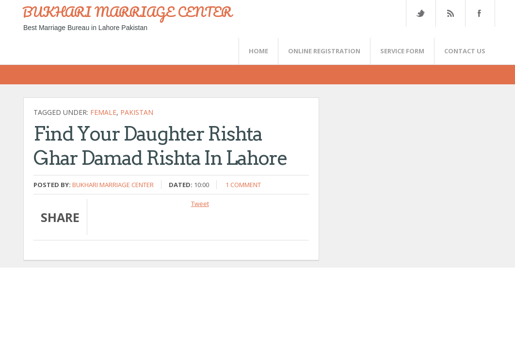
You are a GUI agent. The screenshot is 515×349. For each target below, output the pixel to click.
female (103, 112)
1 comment (243, 184)
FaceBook (478, 13)
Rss (450, 13)
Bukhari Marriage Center (113, 184)
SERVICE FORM (402, 51)
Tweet (200, 203)
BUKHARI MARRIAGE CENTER (127, 11)
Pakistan (136, 112)
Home (258, 51)
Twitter (420, 13)
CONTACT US (464, 51)
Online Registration (324, 51)
